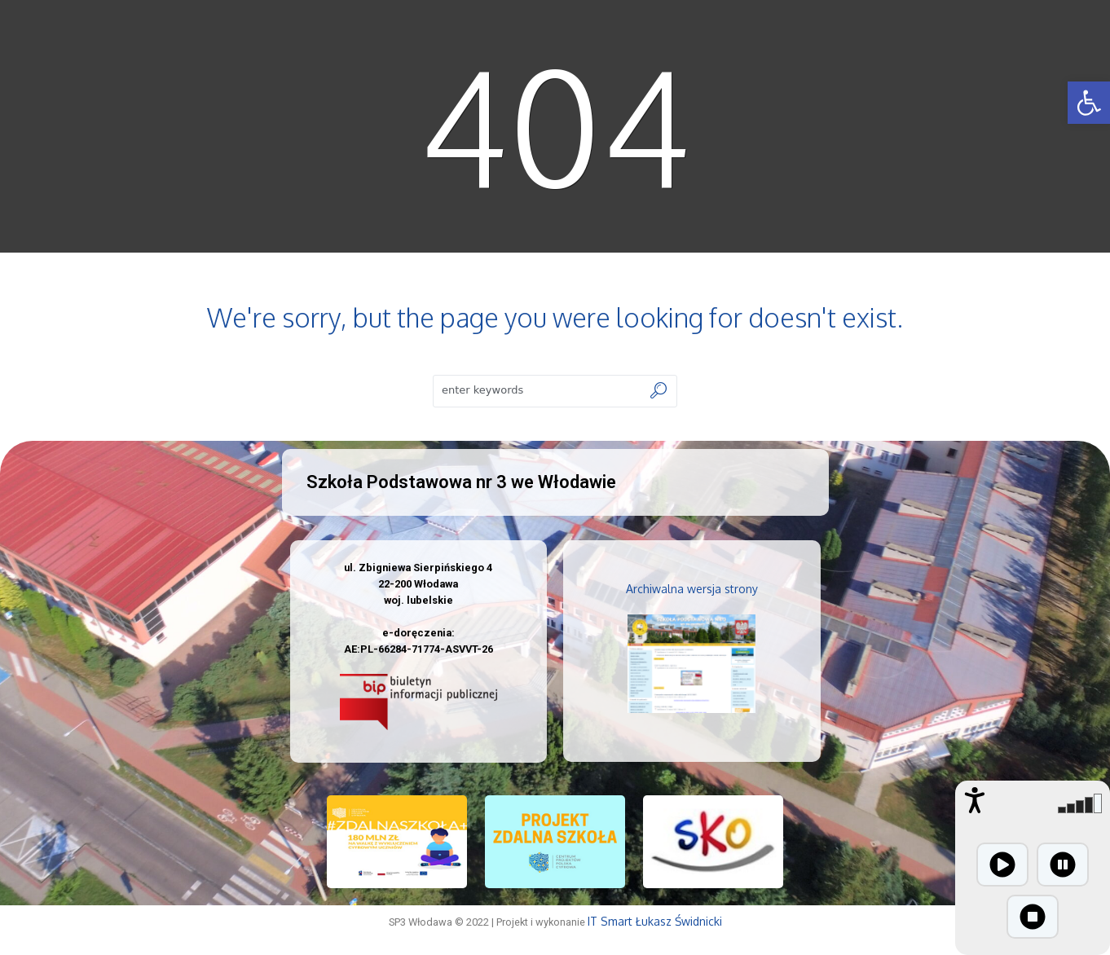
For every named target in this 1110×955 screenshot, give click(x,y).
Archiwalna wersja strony (692, 589)
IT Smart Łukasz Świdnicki (655, 921)
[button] (1089, 102)
